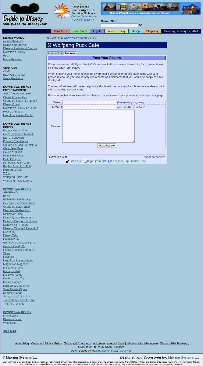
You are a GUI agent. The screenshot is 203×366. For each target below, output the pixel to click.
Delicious (75, 167)
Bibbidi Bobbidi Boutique (18, 199)
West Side (9, 322)
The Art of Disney (13, 303)
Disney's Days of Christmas (20, 221)
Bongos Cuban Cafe (15, 130)
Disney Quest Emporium (18, 217)
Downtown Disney (85, 37)
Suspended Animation (16, 296)
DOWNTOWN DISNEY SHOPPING (17, 190)
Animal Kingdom (13, 41)
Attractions (60, 31)
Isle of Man (125, 350)
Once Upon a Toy (13, 278)
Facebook (117, 167)
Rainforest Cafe (12, 169)
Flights (97, 31)
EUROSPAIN (11, 239)
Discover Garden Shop (17, 210)
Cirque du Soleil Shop (16, 206)
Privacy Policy (53, 343)
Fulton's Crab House (15, 141)
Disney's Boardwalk (15, 44)
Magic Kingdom (12, 59)
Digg (90, 167)
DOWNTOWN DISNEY (17, 312)
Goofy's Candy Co (14, 246)
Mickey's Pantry (12, 274)
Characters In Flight (15, 97)
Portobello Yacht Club (16, 162)
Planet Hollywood (13, 155)
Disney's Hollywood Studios (20, 48)
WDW (67, 37)
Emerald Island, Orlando (109, 346)
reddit (102, 167)
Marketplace (10, 315)
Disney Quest (11, 104)
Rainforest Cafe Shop (16, 285)
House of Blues (12, 111)
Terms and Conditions (77, 343)
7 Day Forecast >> (82, 19)
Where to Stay (116, 31)
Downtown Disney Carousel (20, 108)
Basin (6, 195)
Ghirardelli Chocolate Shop (19, 242)
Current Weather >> (83, 16)
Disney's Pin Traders (15, 224)
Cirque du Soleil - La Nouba (20, 100)
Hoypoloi (8, 256)
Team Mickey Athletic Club (19, 300)
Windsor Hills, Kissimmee (142, 343)
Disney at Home (13, 213)
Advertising (22, 343)
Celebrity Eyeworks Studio (19, 203)
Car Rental (80, 31)
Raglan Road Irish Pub (17, 166)
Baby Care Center (14, 74)
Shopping (152, 31)
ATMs (6, 71)
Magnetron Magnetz (15, 264)
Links (121, 343)
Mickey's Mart (11, 271)
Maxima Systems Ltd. (184, 357)
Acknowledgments (104, 343)
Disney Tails (10, 235)
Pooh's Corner (12, 282)
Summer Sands (12, 292)
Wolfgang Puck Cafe (15, 177)
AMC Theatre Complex (17, 93)
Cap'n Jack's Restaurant (18, 134)
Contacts (36, 343)
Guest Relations (13, 78)
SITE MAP (9, 331)
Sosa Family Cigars (15, 289)
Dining (136, 31)
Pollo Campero (12, 159)
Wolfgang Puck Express (17, 180)
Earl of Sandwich (13, 137)
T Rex (6, 173)
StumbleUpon (137, 167)
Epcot (6, 55)
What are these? (155, 163)
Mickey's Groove (13, 267)
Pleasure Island (12, 319)
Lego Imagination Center (18, 115)
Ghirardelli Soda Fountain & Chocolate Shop (20, 146)
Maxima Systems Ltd (104, 350)
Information (55, 53)
